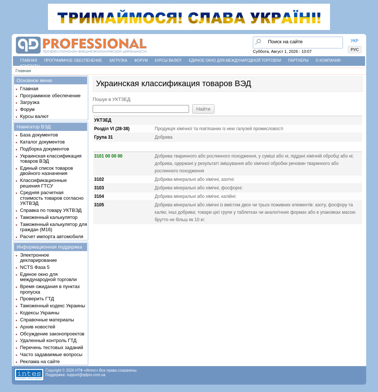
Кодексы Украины (39, 312)
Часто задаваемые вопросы (51, 354)
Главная (28, 60)
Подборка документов (44, 149)
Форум (141, 60)
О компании (328, 60)
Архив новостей (37, 327)
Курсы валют (168, 60)
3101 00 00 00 (108, 156)
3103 (99, 187)
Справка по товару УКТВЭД (51, 210)
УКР (354, 40)
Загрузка (118, 60)
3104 (99, 196)
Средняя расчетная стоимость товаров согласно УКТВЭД (51, 198)
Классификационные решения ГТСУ (43, 183)
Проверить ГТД (37, 298)
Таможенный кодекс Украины (52, 305)
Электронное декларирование (38, 257)
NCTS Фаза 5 (34, 267)
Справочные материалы (47, 319)
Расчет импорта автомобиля (51, 236)
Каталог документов (42, 142)
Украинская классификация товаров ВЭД (50, 158)
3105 (99, 204)
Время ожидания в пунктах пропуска (50, 289)
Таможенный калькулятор (49, 217)
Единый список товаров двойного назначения (46, 170)
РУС (355, 49)
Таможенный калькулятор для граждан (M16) (53, 227)
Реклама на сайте (40, 361)
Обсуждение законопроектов (52, 334)
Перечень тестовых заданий (51, 347)
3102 (99, 179)
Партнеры (298, 60)
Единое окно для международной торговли (235, 60)
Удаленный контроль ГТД (48, 340)
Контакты (30, 66)
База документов (39, 135)
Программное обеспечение (73, 60)
